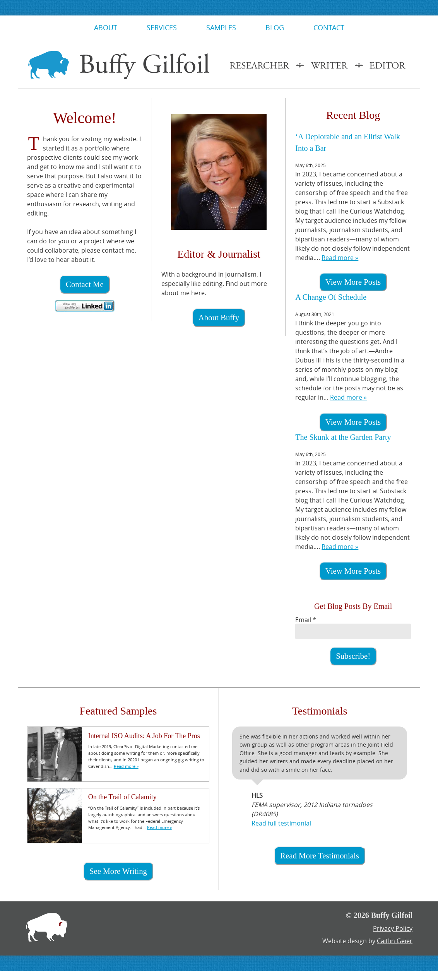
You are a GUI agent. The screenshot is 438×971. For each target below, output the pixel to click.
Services (162, 27)
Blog (274, 27)
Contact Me (85, 284)
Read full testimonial (281, 823)
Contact (328, 27)
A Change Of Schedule (330, 297)
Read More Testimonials (319, 855)
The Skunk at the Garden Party (343, 437)
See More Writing (118, 871)
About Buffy (218, 317)
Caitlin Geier (394, 941)
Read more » (340, 257)
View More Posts (353, 281)
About (105, 27)
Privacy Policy (392, 928)
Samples (221, 27)
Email (305, 620)
